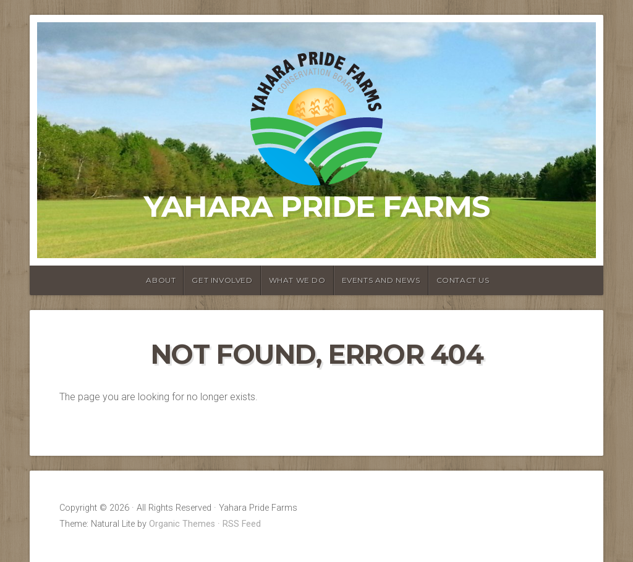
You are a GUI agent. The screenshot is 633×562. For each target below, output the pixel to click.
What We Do (297, 280)
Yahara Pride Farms (317, 206)
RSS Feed (242, 524)
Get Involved (222, 280)
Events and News (381, 280)
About (161, 280)
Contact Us (463, 280)
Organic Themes (182, 524)
